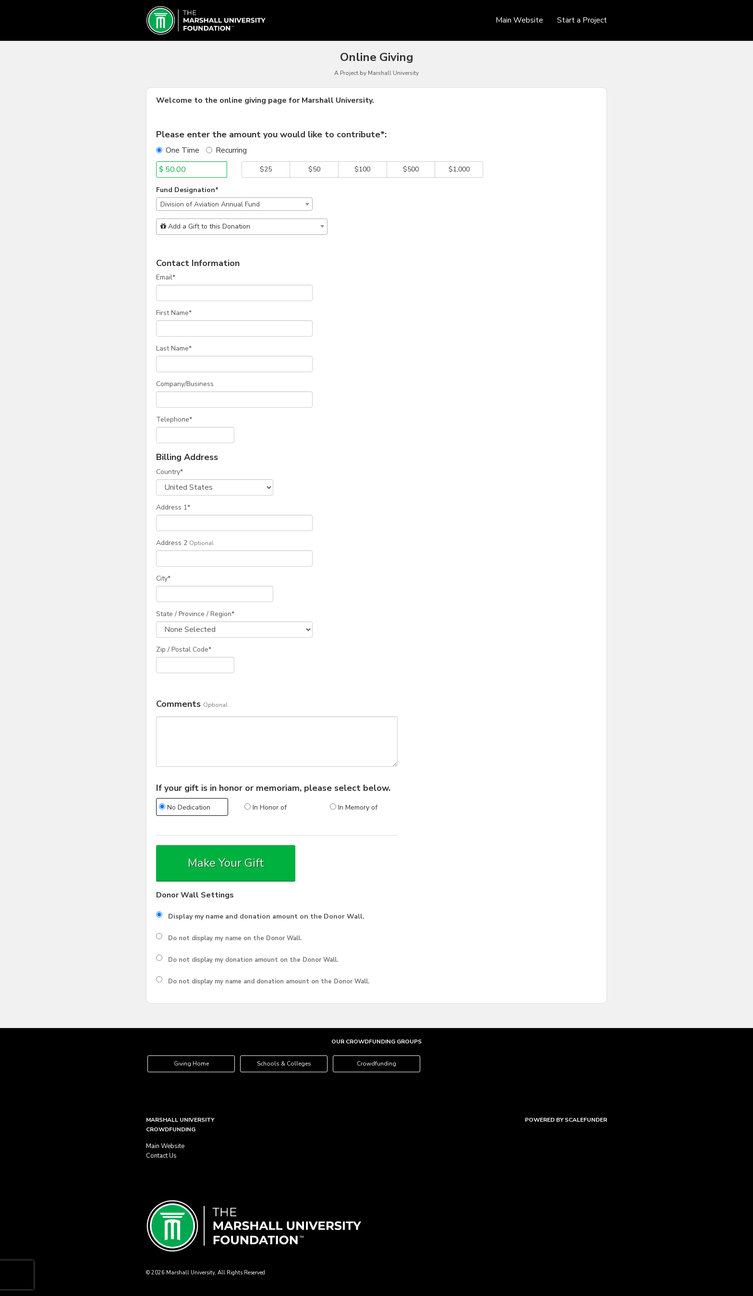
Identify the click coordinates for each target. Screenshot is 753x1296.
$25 (266, 169)
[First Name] (234, 328)
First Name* (174, 312)
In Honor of (265, 807)
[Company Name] (234, 399)
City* (163, 578)
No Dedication (184, 807)
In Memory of (353, 807)
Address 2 (171, 542)
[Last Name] (234, 364)
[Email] (234, 293)
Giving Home (191, 1063)
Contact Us (161, 1155)
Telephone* (174, 419)
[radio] (191, 808)
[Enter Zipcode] (195, 665)
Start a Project (582, 20)
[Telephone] (195, 435)
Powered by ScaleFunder (566, 1120)
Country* (169, 471)
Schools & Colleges (284, 1063)
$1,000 (459, 169)
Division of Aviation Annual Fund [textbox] (210, 204)
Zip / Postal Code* (183, 649)
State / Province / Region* (195, 613)
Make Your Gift (226, 863)
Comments (178, 704)
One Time (177, 150)
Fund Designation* (187, 189)
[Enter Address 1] (234, 523)
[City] (214, 594)
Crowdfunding (376, 1063)
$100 (362, 169)
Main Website (520, 20)
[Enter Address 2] (234, 558)
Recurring (226, 150)
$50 (314, 169)
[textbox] (242, 226)
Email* (165, 277)
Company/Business (185, 383)
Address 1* (173, 507)
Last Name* (174, 348)
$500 (411, 169)
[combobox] (234, 204)
